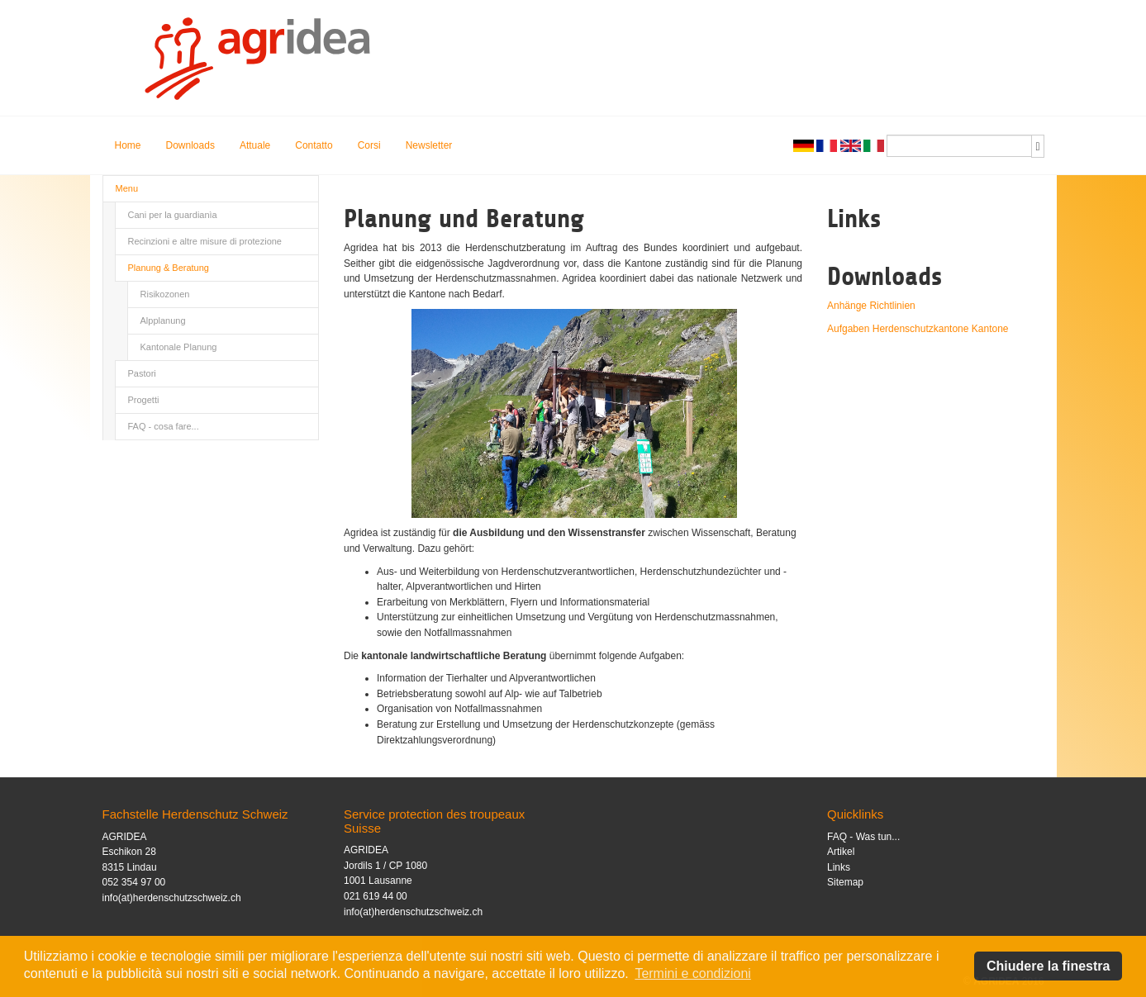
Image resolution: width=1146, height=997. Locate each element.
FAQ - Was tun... (863, 837)
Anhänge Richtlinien (871, 305)
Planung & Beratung (168, 268)
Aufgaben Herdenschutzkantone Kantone (918, 329)
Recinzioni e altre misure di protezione (205, 241)
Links (838, 867)
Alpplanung (163, 320)
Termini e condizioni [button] (693, 973)
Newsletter (429, 145)
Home (128, 145)
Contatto (313, 145)
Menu (127, 188)
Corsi (369, 145)
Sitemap (845, 882)
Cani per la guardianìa (172, 215)
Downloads (190, 145)
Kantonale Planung (178, 347)
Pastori (142, 373)
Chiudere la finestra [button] (1048, 966)
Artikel (840, 851)
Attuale (255, 145)
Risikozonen (165, 294)
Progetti (143, 400)
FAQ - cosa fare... (163, 426)
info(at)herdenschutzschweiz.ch (171, 898)
